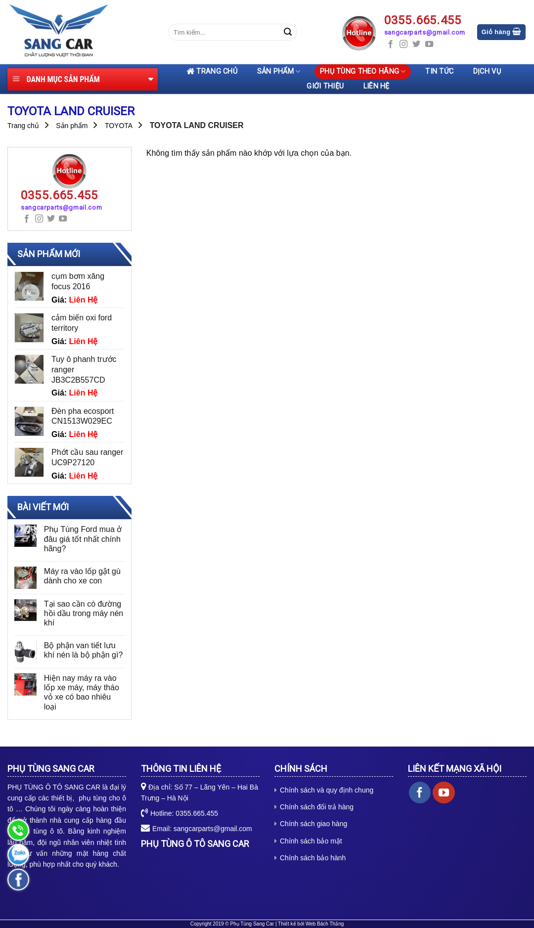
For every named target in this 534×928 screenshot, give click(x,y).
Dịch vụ (487, 71)
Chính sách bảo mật (311, 841)
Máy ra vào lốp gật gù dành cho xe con (82, 576)
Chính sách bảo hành (313, 858)
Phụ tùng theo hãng (363, 71)
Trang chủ (211, 72)
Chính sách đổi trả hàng (317, 807)
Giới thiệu (325, 86)
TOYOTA (119, 126)
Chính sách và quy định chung (326, 790)
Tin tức (439, 71)
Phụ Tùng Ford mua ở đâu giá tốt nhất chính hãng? (83, 538)
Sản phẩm (279, 71)
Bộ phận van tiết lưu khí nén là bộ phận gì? (83, 650)
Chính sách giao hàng (313, 824)
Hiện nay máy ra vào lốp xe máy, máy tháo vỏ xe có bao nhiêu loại (81, 692)
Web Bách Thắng (325, 924)
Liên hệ (376, 86)
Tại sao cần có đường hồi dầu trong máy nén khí (83, 613)
